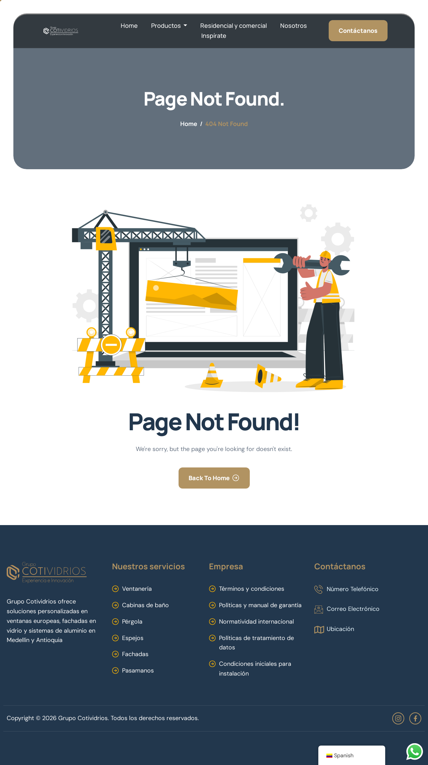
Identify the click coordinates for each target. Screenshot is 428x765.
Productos (169, 25)
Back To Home (209, 478)
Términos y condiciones (251, 589)
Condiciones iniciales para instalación (255, 669)
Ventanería (137, 589)
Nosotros (293, 25)
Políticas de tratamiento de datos (256, 643)
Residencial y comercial (233, 25)
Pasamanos (138, 670)
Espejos (132, 638)
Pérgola (132, 622)
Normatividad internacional (256, 622)
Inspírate (213, 35)
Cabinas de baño (145, 605)
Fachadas (135, 654)
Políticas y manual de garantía (260, 605)
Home (129, 25)
